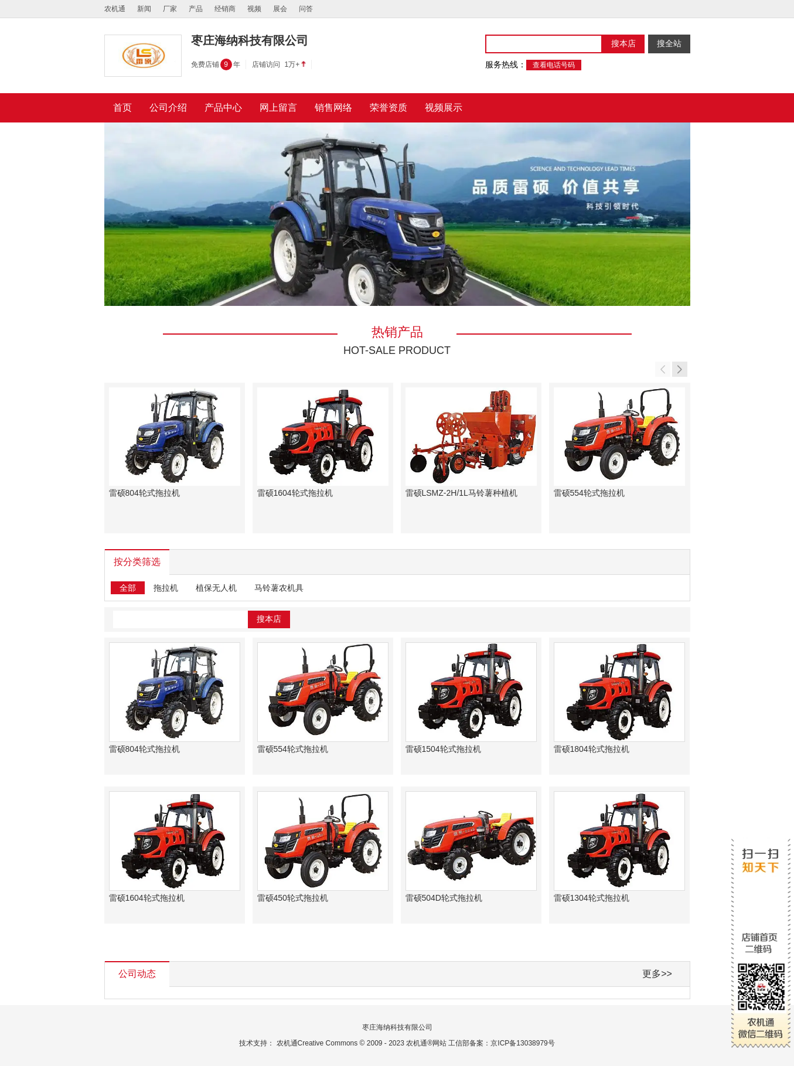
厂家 (170, 9)
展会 (280, 9)
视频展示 (443, 108)
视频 (254, 9)
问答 (306, 9)
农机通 (114, 9)
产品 (196, 9)
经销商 (225, 9)
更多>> (657, 974)
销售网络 (333, 108)
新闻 (144, 9)
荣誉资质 (388, 108)
